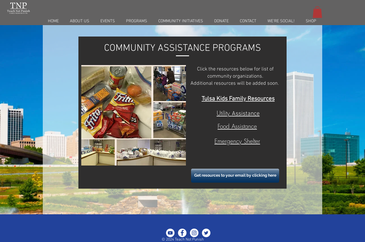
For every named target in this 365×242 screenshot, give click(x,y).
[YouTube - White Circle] (170, 233)
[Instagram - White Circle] (194, 233)
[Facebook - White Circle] (182, 233)
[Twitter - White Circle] (206, 233)
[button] (317, 12)
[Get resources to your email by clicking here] (235, 176)
